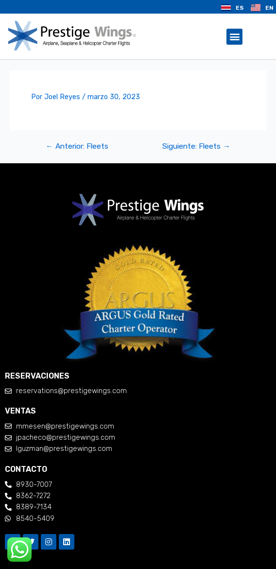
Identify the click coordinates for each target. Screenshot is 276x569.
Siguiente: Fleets (196, 146)
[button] (234, 37)
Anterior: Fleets (77, 146)
